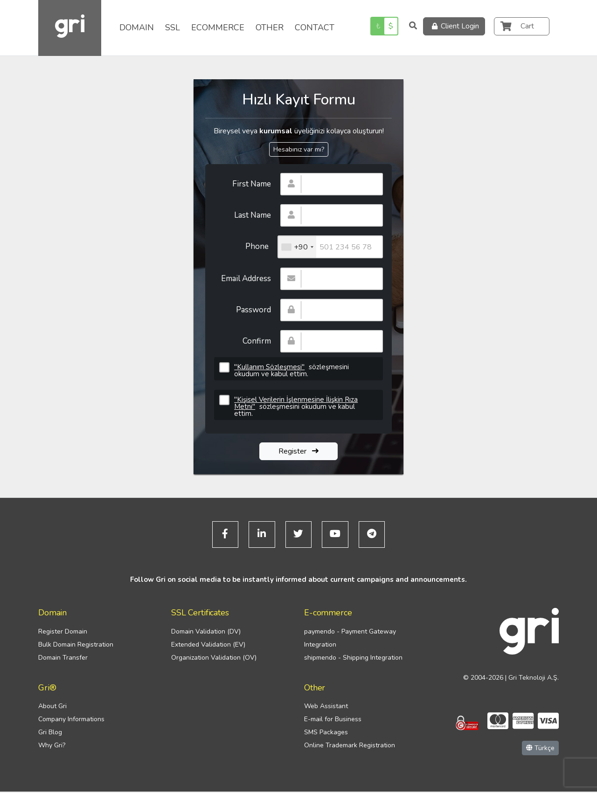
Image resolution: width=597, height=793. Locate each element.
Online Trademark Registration (349, 747)
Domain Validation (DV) (206, 632)
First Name (251, 184)
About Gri (52, 707)
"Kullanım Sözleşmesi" (269, 367)
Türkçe (540, 749)
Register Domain (62, 632)
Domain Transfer (63, 659)
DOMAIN (136, 27)
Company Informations (71, 721)
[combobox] (297, 247)
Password (253, 309)
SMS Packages (326, 734)
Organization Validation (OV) (214, 659)
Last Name (252, 215)
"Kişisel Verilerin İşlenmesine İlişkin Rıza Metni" (296, 403)
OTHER (270, 27)
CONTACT (314, 27)
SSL (172, 27)
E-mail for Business (332, 721)
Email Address (246, 278)
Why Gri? (51, 747)
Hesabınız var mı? (298, 149)
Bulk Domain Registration (75, 645)
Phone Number (254, 249)
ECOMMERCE (217, 27)
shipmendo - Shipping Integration (353, 659)
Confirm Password (253, 344)
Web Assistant (326, 707)
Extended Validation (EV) (208, 645)
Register (298, 451)
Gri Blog (50, 734)
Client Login (454, 26)
